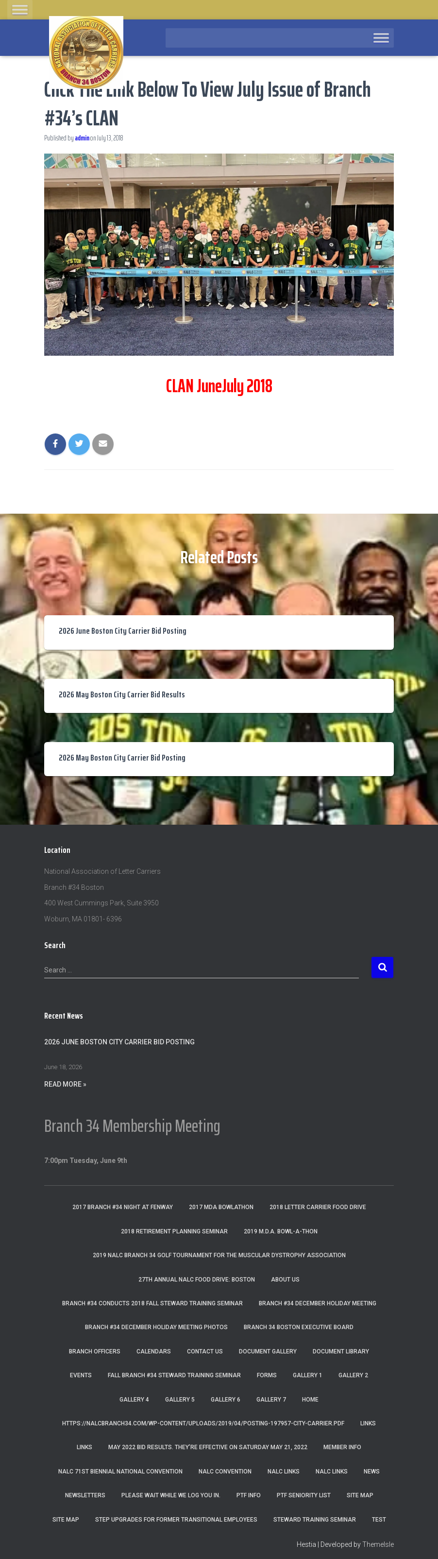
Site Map (360, 1495)
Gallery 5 (180, 1399)
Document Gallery (268, 1351)
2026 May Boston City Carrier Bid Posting (122, 757)
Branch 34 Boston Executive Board (299, 1327)
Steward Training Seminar (314, 1519)
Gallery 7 (271, 1399)
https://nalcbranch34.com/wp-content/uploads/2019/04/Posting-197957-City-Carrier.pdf (203, 1423)
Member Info (342, 1447)
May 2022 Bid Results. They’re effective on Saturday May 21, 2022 (207, 1447)
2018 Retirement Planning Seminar (174, 1231)
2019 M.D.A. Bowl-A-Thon (281, 1231)
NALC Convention (225, 1471)
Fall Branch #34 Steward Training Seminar (174, 1375)
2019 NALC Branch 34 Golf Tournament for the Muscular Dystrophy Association (219, 1255)
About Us (285, 1279)
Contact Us (205, 1351)
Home (310, 1399)
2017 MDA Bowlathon (221, 1207)
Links (368, 1423)
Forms (267, 1375)
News (372, 1471)
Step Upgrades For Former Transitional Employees (176, 1519)
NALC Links (332, 1471)
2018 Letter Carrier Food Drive (318, 1207)
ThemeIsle (378, 1544)
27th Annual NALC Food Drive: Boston (196, 1279)
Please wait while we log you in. (170, 1495)
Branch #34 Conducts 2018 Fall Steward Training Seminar (152, 1303)
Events (81, 1375)
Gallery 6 (225, 1399)
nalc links (284, 1471)
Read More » (65, 1084)
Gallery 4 (134, 1399)
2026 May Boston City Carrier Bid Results (122, 694)
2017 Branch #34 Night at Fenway (122, 1207)
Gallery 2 (353, 1375)
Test (379, 1519)
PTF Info (248, 1495)
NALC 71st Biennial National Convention (120, 1471)
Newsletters (85, 1495)
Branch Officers (94, 1351)
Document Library (341, 1351)
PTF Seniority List (304, 1495)
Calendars (153, 1351)
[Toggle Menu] (20, 9)
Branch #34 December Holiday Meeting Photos (156, 1327)
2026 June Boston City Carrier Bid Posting (122, 631)
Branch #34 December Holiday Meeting (317, 1303)
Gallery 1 (307, 1375)
